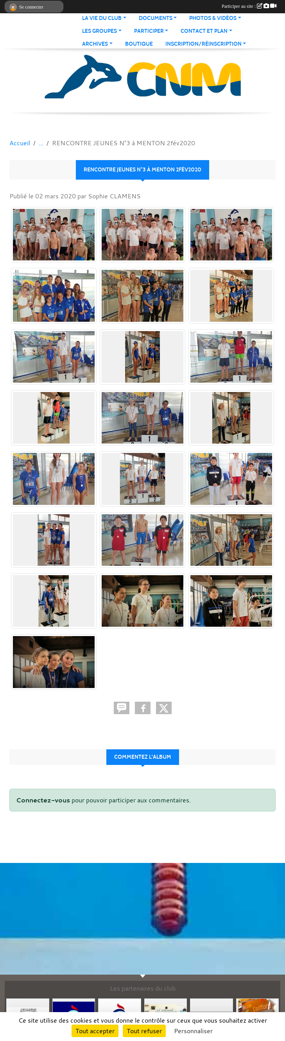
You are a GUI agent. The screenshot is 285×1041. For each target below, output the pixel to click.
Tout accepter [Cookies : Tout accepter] (95, 1031)
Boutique (139, 44)
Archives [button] (95, 44)
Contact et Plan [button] (204, 31)
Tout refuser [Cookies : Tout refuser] (144, 1031)
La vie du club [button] (102, 18)
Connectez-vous (43, 800)
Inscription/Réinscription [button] (203, 44)
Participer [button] (149, 31)
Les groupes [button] (99, 31)
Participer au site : (249, 6)
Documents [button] (155, 18)
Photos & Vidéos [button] (213, 18)
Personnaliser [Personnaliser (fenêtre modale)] (193, 1031)
